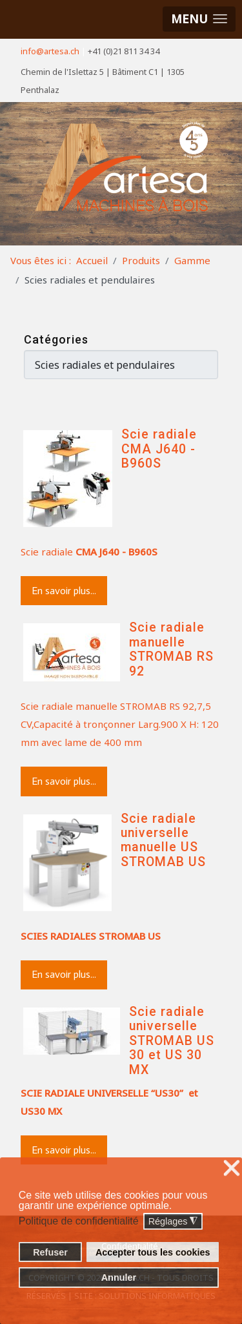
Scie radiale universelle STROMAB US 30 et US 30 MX (171, 1040)
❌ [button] (232, 1168)
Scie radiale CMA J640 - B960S (159, 449)
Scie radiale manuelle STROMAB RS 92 (171, 649)
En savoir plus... (64, 590)
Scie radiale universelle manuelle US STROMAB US (163, 840)
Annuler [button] (118, 1277)
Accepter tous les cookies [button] (153, 1252)
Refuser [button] (50, 1252)
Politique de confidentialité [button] (79, 1220)
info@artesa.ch (50, 51)
